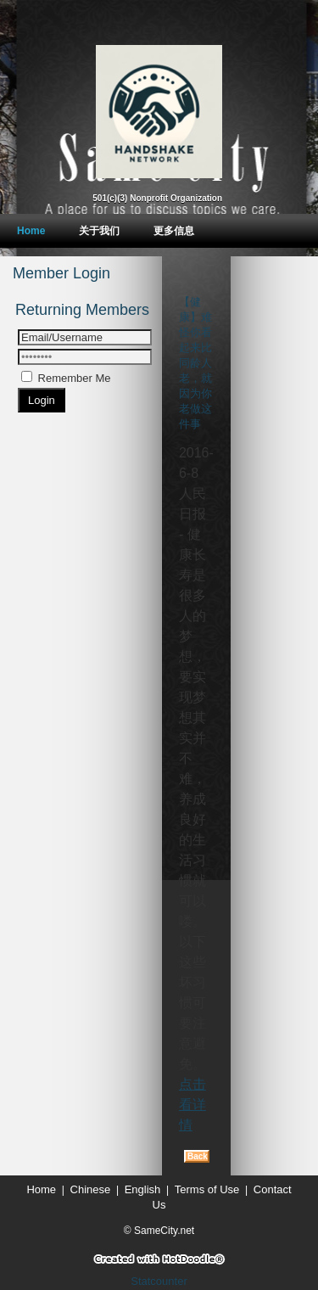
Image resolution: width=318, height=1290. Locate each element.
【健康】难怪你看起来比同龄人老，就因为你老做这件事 (195, 362)
